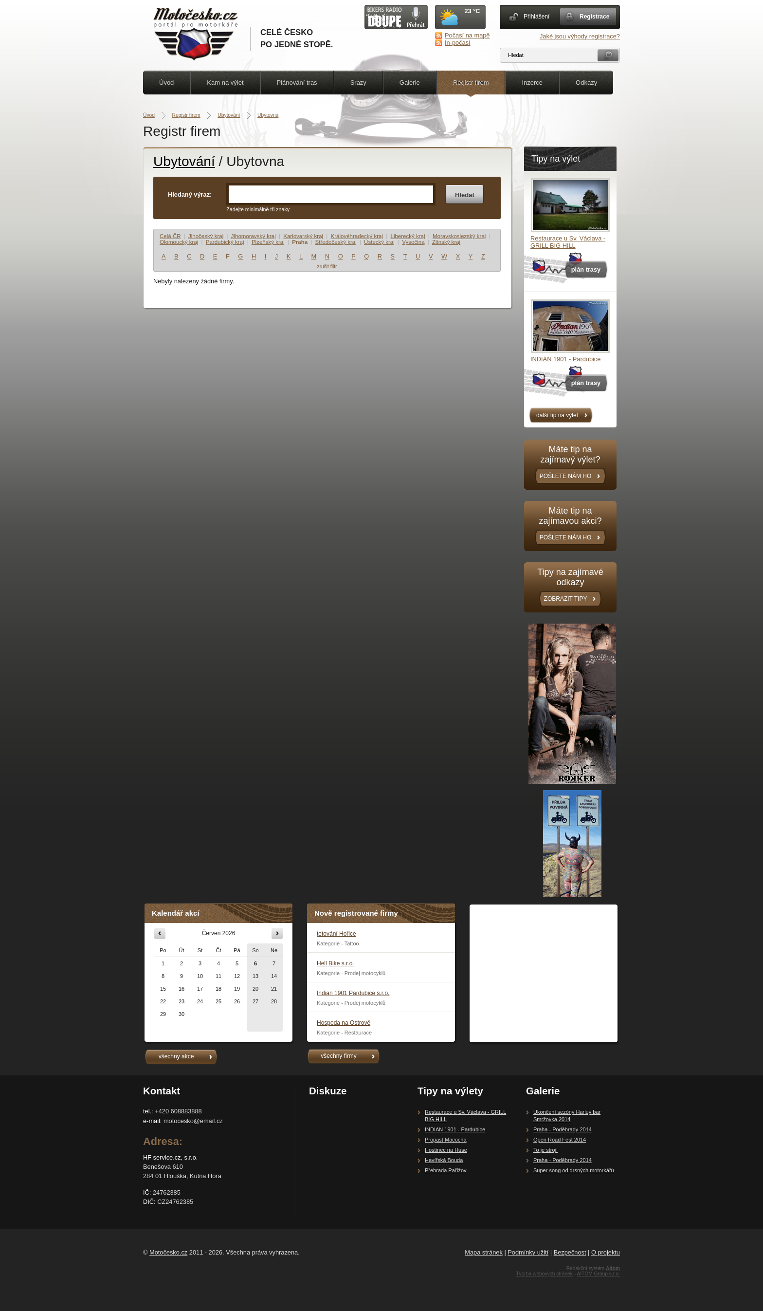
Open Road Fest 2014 (559, 1140)
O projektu (605, 1252)
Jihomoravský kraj (253, 236)
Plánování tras (297, 82)
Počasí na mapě (467, 35)
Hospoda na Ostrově (343, 1022)
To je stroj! (545, 1150)
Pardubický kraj (225, 242)
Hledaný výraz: (190, 194)
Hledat (464, 195)
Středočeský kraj (336, 242)
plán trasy (585, 269)
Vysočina (413, 242)
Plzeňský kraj (268, 242)
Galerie (410, 82)
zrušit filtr (327, 266)
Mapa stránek (484, 1252)
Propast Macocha (446, 1140)
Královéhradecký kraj (357, 236)
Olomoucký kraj (179, 242)
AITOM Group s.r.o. (598, 1273)
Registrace (594, 16)
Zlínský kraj (446, 242)
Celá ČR (170, 236)
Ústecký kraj (379, 242)
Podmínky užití (528, 1252)
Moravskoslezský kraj (459, 236)
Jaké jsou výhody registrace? (580, 36)
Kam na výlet (225, 82)
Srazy (358, 82)
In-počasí (458, 42)
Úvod (166, 82)
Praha (300, 242)
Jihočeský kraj (205, 236)
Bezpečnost (570, 1252)
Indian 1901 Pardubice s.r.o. (353, 993)
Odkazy (586, 82)
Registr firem (471, 82)
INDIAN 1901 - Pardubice (565, 359)
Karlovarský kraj (303, 236)
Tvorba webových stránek (544, 1273)
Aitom (613, 1268)
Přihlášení (536, 16)
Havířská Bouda (444, 1160)
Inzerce (532, 82)
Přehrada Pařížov (446, 1170)
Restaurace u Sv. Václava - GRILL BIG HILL (567, 242)
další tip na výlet (557, 415)
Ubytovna (267, 115)
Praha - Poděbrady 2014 (562, 1129)
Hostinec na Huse (446, 1150)
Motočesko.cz (168, 1252)
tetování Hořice (336, 933)
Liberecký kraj (407, 236)
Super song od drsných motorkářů (573, 1170)
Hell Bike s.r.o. (335, 963)
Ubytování (229, 115)
